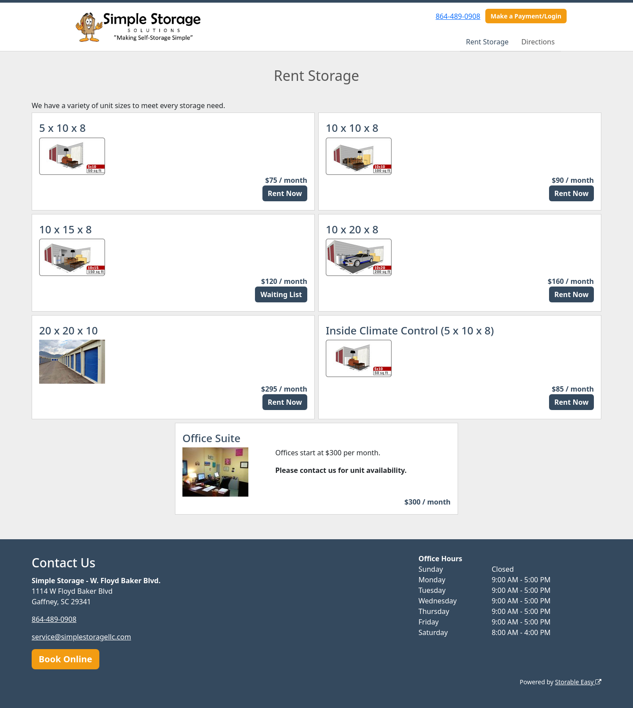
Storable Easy (578, 682)
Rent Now (285, 193)
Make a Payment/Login (526, 16)
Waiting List (281, 294)
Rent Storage (487, 42)
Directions (538, 42)
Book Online (65, 659)
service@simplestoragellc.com (81, 637)
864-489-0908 (458, 16)
